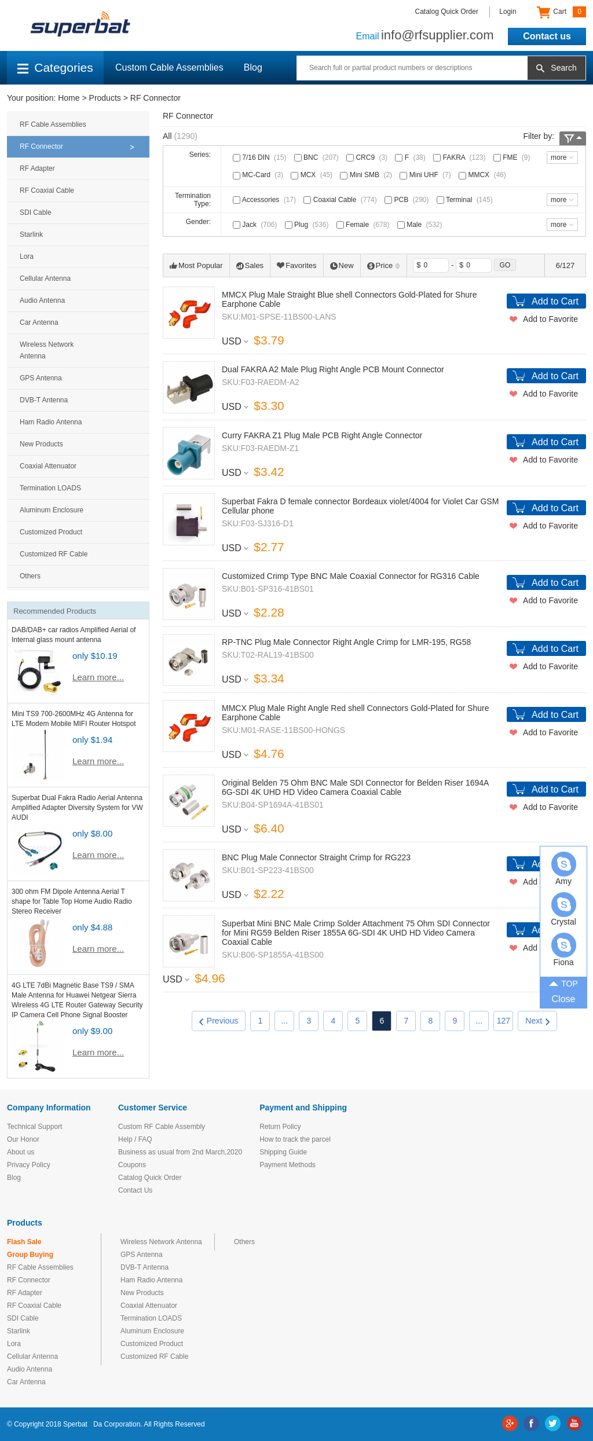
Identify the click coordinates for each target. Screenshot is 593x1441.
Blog (253, 67)
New (342, 265)
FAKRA (460, 157)
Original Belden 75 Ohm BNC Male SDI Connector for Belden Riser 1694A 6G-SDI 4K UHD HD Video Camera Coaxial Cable (355, 787)
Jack (256, 225)
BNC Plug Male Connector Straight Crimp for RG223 (316, 857)
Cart (561, 12)
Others (30, 576)
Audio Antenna (42, 300)
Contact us (547, 36)
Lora (27, 256)
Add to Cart (555, 301)
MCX (313, 175)
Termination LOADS (50, 488)
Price (384, 265)
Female (364, 225)
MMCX (483, 175)
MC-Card (259, 175)
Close (564, 999)
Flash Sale (24, 1242)
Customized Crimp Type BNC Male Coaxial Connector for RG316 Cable (350, 576)
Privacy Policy (28, 1165)
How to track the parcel (295, 1139)
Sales (250, 265)
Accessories (265, 200)
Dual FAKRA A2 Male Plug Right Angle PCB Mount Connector (333, 369)
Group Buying (30, 1255)
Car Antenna (39, 322)
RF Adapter (37, 168)
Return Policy (280, 1127)
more (558, 157)
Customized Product (51, 532)
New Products (41, 444)
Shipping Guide (283, 1152)
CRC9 (368, 157)
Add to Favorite (550, 319)
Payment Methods (287, 1165)
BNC (317, 157)
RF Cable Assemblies (53, 124)
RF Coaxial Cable (47, 190)
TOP (563, 983)
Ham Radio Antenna (51, 422)
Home (68, 97)
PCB (408, 200)
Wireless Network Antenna (47, 350)
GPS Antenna (41, 378)
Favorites (296, 265)
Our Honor (23, 1139)
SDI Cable (36, 212)
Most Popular (196, 265)
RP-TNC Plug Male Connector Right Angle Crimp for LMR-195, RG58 (346, 642)
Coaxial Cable (341, 200)
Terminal (466, 200)
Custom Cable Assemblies (169, 67)
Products (105, 97)
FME (513, 157)
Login (507, 12)
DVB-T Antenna (44, 400)
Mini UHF (426, 175)
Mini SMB (367, 175)
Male (421, 225)
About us (20, 1152)
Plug (308, 225)
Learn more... (98, 677)
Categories (55, 67)
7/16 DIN (260, 157)
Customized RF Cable (53, 554)
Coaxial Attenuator (48, 466)
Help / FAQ (135, 1139)
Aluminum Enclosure (51, 510)
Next (537, 1020)
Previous (218, 1020)
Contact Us (135, 1190)
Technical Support (34, 1127)
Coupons (132, 1165)
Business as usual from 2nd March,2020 (180, 1152)
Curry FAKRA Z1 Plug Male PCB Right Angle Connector (322, 435)
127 (503, 1020)
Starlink (31, 234)
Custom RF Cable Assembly (161, 1127)
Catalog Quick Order (446, 12)
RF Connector (155, 97)
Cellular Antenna (45, 278)
